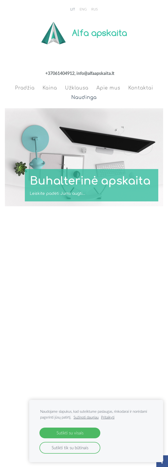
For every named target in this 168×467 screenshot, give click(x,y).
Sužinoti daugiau (86, 417)
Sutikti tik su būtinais (70, 447)
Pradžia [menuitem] (25, 87)
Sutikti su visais (70, 433)
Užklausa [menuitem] (76, 87)
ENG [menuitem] (83, 9)
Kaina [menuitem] (50, 87)
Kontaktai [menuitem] (140, 87)
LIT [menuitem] (72, 9)
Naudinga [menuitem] (84, 97)
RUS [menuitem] (94, 9)
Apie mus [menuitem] (108, 87)
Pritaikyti (107, 417)
